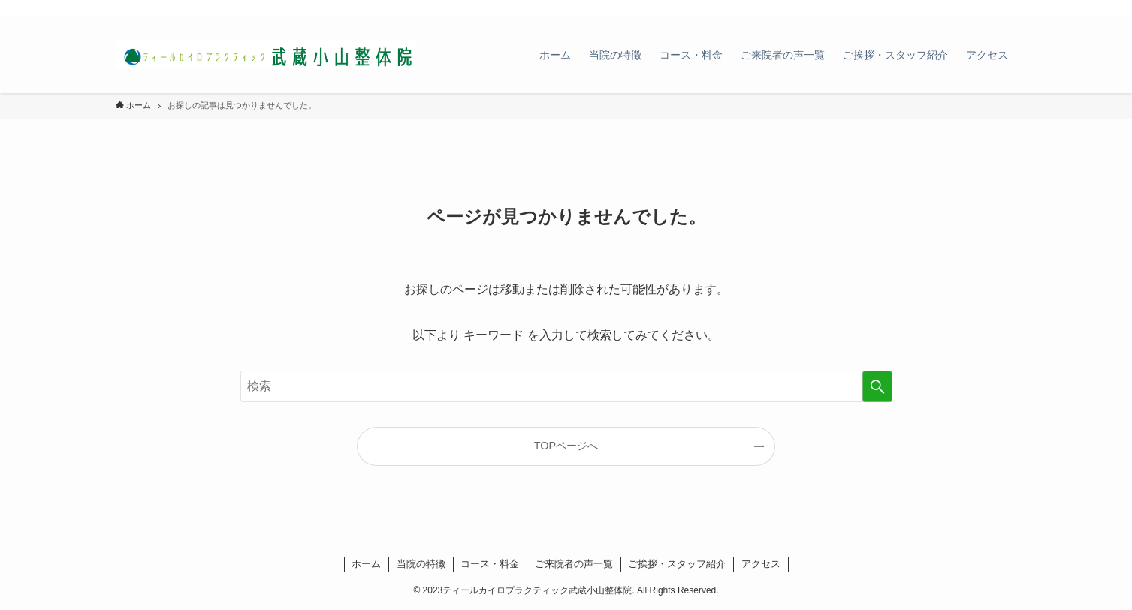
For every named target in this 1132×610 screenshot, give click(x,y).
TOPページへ (566, 446)
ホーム (366, 563)
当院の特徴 (421, 563)
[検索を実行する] (877, 386)
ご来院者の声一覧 (574, 563)
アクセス (760, 563)
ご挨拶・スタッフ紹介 (677, 563)
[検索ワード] (566, 386)
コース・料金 (489, 563)
